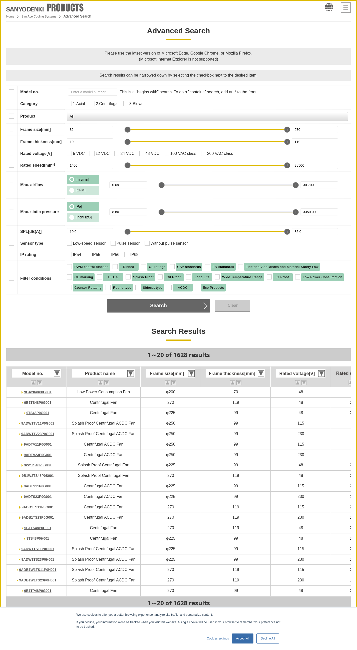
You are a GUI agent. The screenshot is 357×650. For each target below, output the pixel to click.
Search (158, 305)
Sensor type (31, 243)
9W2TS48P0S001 (38, 465)
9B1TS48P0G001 (38, 402)
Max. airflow (31, 185)
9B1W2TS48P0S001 (38, 475)
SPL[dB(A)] (31, 231)
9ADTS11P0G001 (38, 486)
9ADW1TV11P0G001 (38, 423)
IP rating (28, 254)
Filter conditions (35, 278)
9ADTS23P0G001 (38, 496)
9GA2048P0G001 (38, 392)
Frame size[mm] (35, 129)
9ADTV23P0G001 (38, 455)
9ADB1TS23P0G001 (37, 517)
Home (11, 16)
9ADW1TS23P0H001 (38, 559)
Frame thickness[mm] (41, 142)
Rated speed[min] (38, 165)
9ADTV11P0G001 (38, 444)
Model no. (29, 92)
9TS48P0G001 (38, 413)
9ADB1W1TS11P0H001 (38, 569)
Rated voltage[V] (36, 153)
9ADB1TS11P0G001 (37, 507)
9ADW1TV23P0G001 (38, 434)
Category (29, 104)
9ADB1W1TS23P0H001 (38, 580)
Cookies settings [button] (218, 638)
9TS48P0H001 (38, 538)
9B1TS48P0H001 (37, 528)
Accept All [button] (242, 638)
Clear (233, 305)
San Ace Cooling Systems (43, 16)
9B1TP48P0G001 (38, 590)
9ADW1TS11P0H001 (38, 549)
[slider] (128, 130)
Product (27, 116)
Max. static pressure (39, 212)
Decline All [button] (268, 638)
